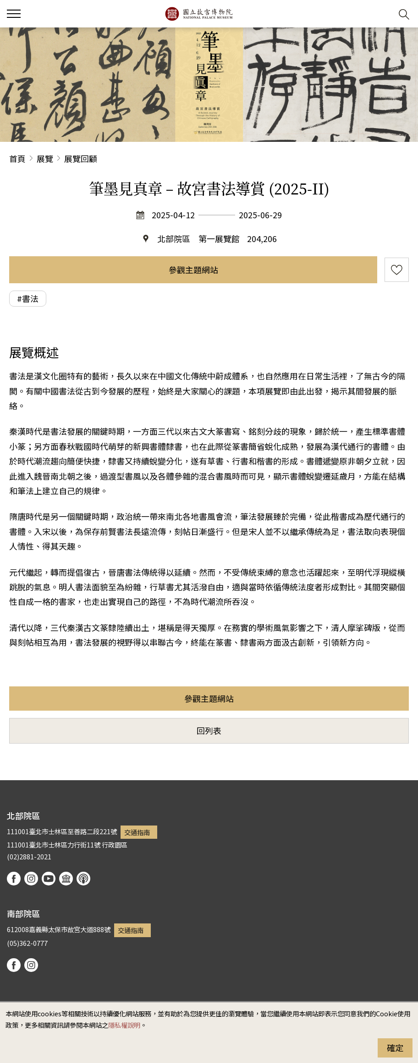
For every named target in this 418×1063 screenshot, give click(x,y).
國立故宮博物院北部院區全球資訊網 (199, 13)
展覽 (45, 158)
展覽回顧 (80, 158)
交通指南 (137, 832)
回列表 (209, 730)
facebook (14, 878)
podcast (83, 878)
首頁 (17, 158)
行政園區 (114, 844)
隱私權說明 (124, 1025)
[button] (381, 14)
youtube (48, 878)
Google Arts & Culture (66, 878)
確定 (395, 1047)
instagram (31, 878)
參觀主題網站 (193, 269)
